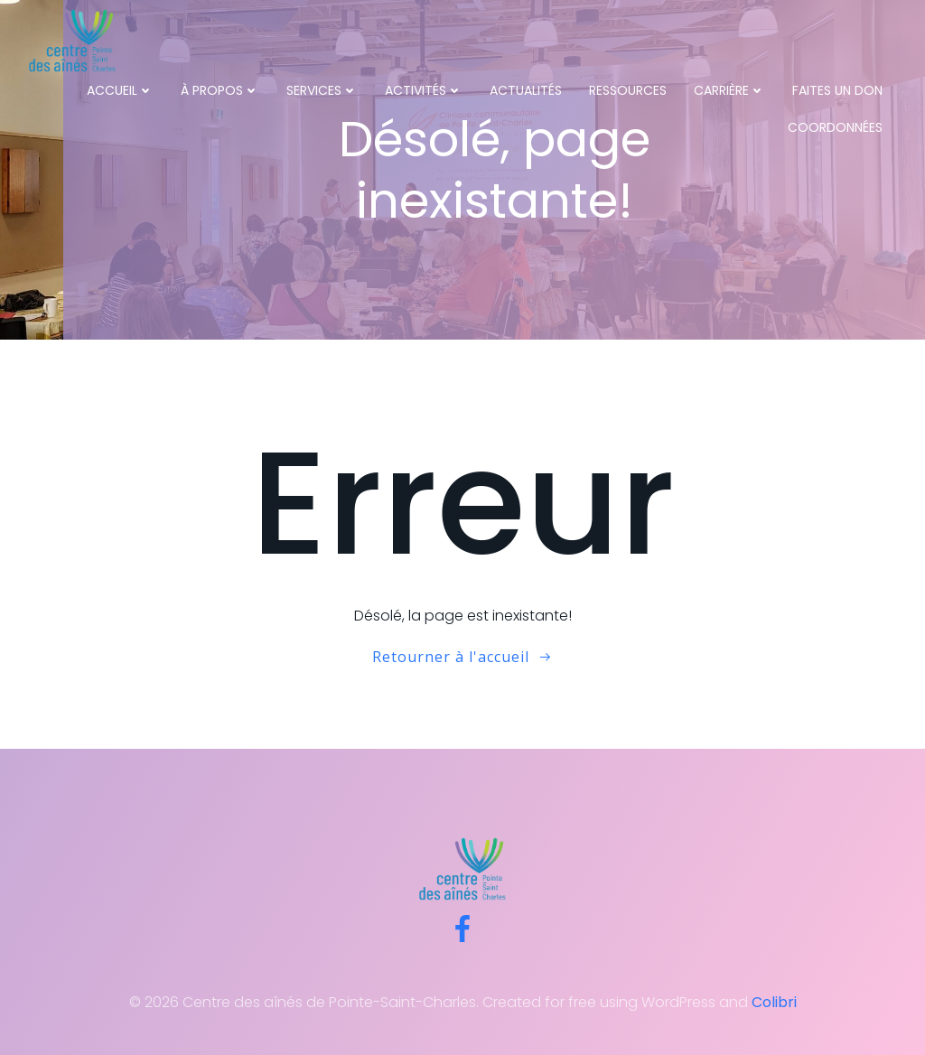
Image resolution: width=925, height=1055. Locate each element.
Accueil (120, 90)
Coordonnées (835, 127)
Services (322, 90)
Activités (423, 90)
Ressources (628, 90)
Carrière (729, 90)
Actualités (526, 90)
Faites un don (837, 90)
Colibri (774, 1002)
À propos (220, 90)
